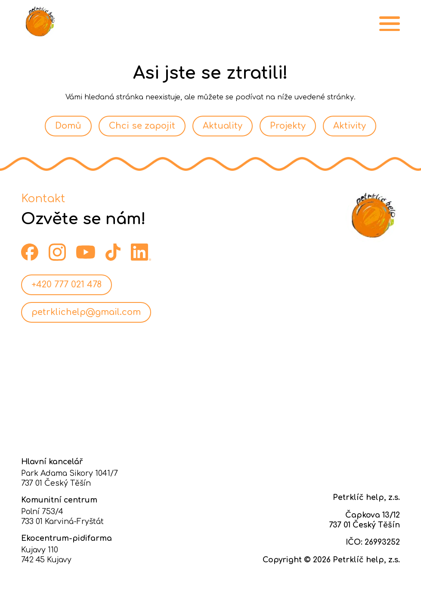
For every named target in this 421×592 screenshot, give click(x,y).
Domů (68, 126)
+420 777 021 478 (66, 285)
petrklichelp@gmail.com (86, 312)
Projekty (288, 126)
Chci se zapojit (142, 126)
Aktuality (222, 126)
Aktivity (349, 126)
